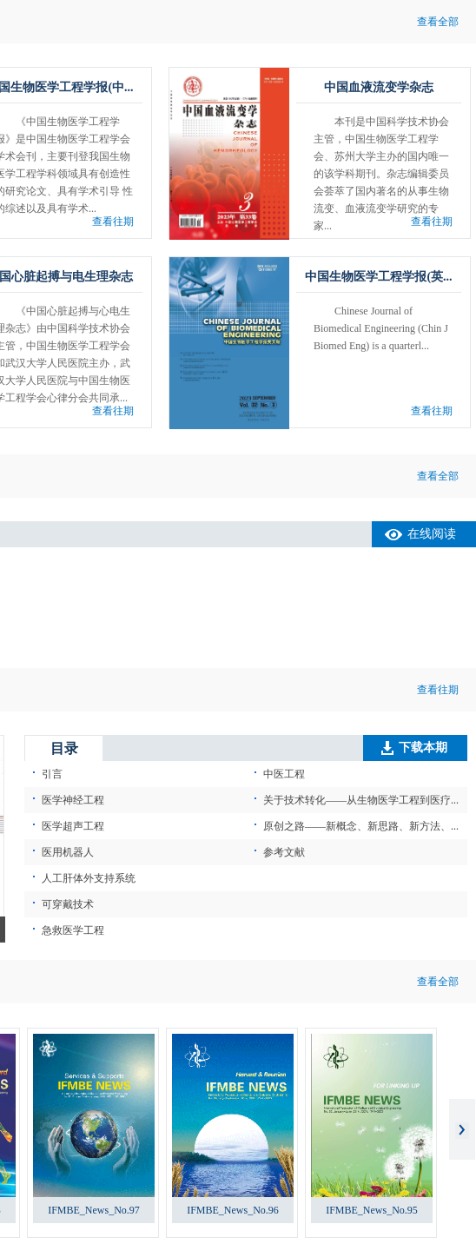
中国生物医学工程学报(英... (378, 276)
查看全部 (438, 22)
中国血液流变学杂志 (378, 87)
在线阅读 (431, 533)
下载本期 (423, 747)
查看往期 (113, 221)
